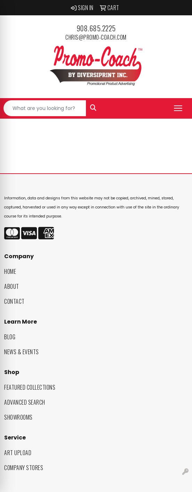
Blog (9, 337)
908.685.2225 (96, 28)
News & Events (21, 352)
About (11, 286)
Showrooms (18, 417)
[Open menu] (178, 108)
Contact (14, 301)
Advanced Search (24, 402)
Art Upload (17, 453)
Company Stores (23, 467)
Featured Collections (29, 387)
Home (10, 271)
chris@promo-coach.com (96, 37)
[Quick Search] (44, 108)
